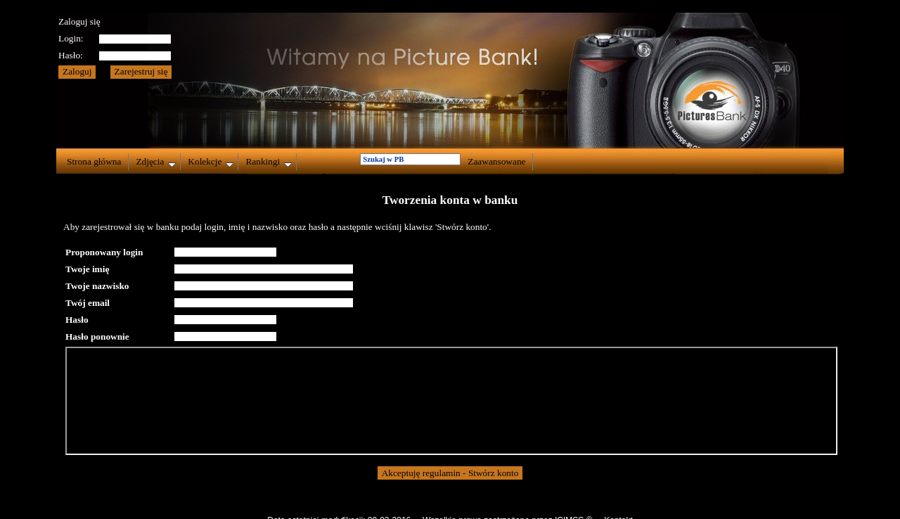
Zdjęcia (156, 161)
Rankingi (268, 161)
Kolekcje (210, 161)
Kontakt (618, 508)
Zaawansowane (496, 161)
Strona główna (94, 161)
